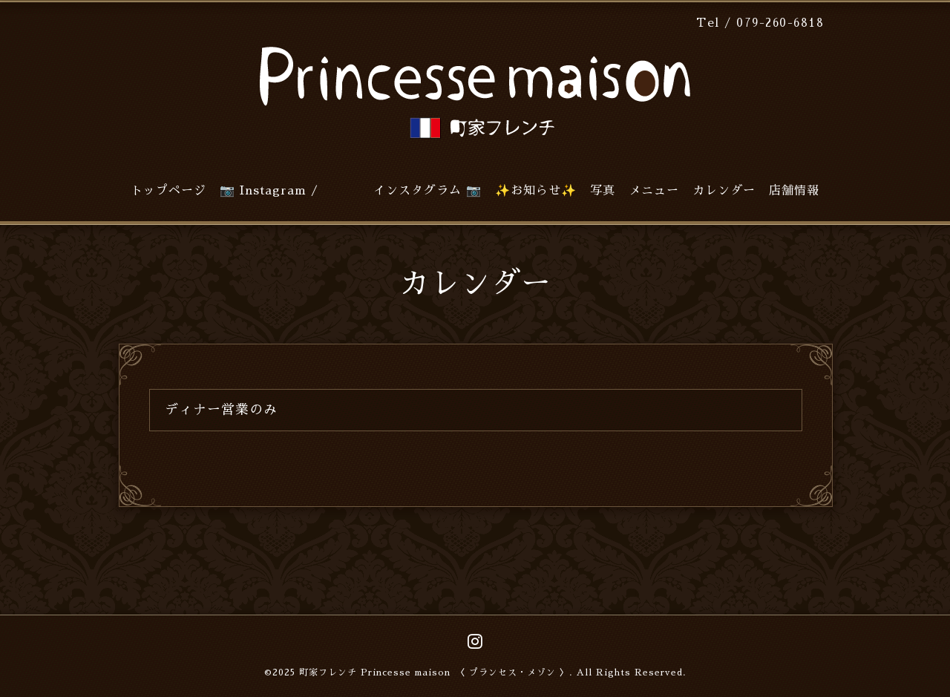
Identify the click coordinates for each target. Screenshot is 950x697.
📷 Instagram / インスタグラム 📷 (351, 191)
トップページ (168, 191)
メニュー (654, 191)
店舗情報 (794, 191)
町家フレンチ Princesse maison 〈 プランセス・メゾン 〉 (434, 672)
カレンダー (724, 191)
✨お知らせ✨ (536, 191)
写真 (602, 191)
